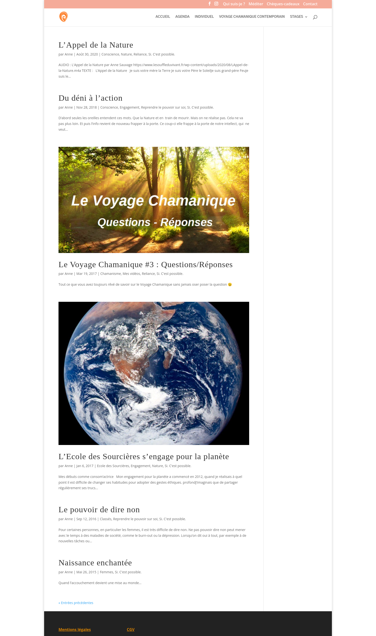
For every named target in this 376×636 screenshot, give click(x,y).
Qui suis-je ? (234, 4)
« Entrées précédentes (76, 602)
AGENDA (182, 17)
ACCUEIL (163, 17)
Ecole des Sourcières (113, 465)
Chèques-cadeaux (283, 4)
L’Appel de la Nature (96, 44)
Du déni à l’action (91, 97)
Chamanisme (110, 273)
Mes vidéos (131, 273)
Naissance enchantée (95, 562)
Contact (310, 4)
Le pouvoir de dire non (99, 509)
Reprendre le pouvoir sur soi (163, 107)
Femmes (106, 572)
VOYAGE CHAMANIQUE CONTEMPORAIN (252, 17)
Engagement (129, 107)
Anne (69, 54)
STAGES (296, 17)
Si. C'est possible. (161, 54)
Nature (126, 54)
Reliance (140, 54)
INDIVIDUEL (204, 17)
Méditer (256, 4)
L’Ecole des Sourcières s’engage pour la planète (144, 456)
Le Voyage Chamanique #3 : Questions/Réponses (146, 264)
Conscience (110, 54)
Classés (106, 519)
